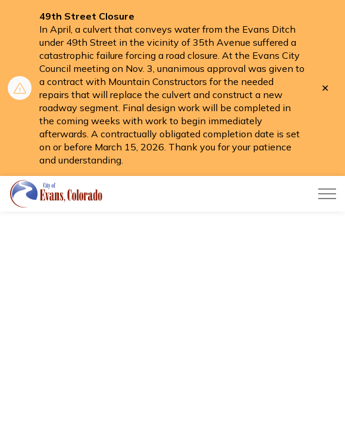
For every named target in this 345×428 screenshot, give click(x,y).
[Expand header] (327, 194)
